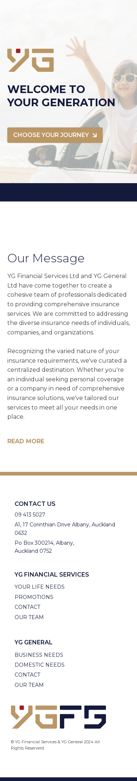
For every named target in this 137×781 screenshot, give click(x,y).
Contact (27, 607)
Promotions (34, 597)
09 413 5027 (30, 514)
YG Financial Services (52, 574)
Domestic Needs (40, 665)
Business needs (39, 655)
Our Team (29, 617)
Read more (25, 441)
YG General (34, 642)
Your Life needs (40, 587)
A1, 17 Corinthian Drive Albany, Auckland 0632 (65, 528)
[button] (55, 135)
